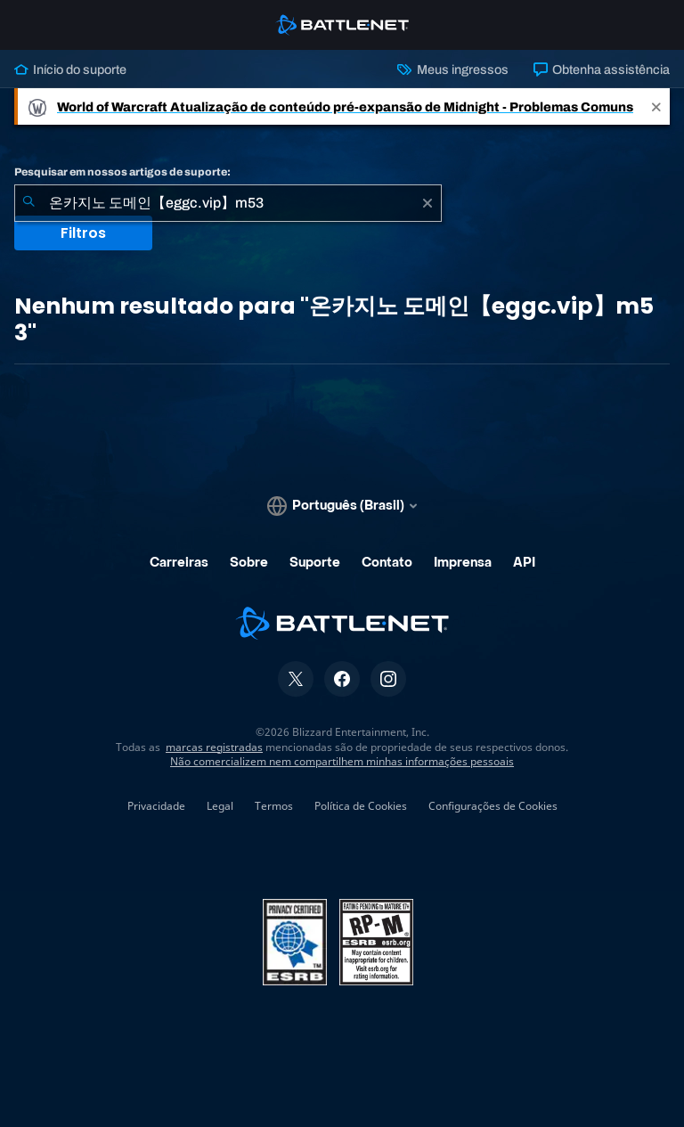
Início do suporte (70, 69)
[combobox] (228, 203)
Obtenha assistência (601, 69)
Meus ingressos (452, 69)
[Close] (656, 106)
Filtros (83, 233)
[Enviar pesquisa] (28, 203)
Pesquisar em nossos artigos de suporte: (122, 172)
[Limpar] (427, 203)
